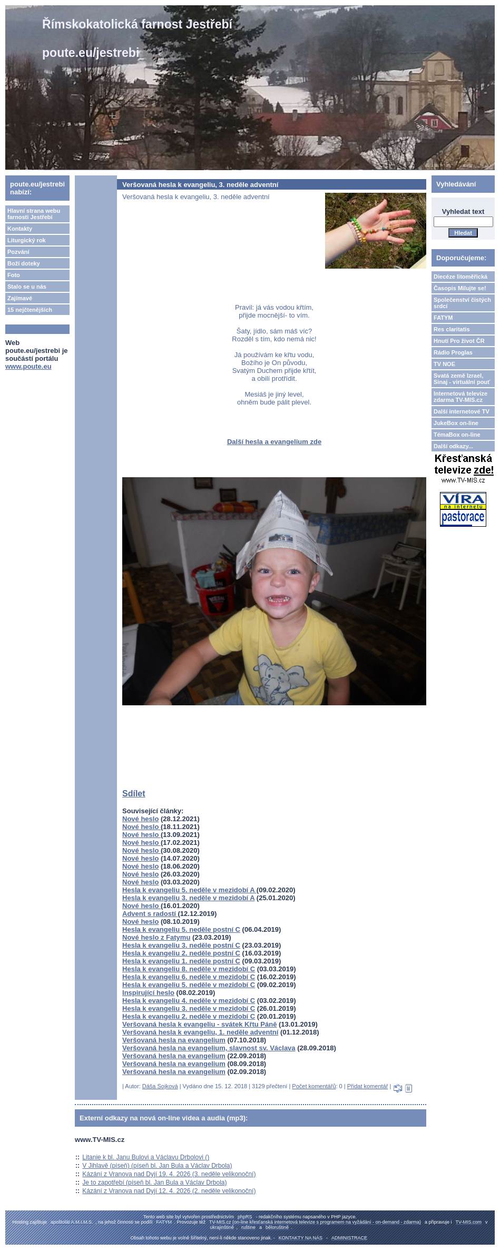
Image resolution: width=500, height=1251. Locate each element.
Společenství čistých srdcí (462, 303)
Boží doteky (23, 263)
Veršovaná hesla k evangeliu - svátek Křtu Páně (199, 1024)
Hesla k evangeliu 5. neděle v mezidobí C (188, 985)
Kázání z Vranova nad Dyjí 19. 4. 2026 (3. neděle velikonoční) (169, 1174)
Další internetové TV (461, 411)
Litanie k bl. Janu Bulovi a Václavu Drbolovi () (145, 1157)
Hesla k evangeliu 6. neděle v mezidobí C (188, 977)
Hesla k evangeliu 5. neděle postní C (181, 929)
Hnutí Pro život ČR (459, 341)
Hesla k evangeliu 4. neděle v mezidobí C (188, 1000)
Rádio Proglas (453, 352)
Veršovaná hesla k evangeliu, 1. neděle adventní (200, 1032)
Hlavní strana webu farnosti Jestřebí (33, 214)
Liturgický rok (26, 240)
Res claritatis (451, 329)
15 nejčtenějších (29, 310)
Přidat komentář (367, 1086)
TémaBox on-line (457, 434)
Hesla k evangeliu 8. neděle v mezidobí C (188, 969)
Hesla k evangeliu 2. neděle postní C (181, 953)
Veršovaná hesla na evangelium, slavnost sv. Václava (209, 1048)
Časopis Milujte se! (460, 288)
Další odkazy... (453, 446)
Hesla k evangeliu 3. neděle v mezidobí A (188, 898)
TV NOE (444, 364)
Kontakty (19, 228)
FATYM (443, 317)
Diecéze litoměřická (460, 276)
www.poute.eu (28, 366)
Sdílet (133, 793)
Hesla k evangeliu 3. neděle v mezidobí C (188, 1008)
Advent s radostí (150, 914)
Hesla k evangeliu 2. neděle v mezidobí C (188, 1016)
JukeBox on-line (456, 423)
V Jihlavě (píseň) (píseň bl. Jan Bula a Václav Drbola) (157, 1165)
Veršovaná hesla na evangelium (174, 1040)
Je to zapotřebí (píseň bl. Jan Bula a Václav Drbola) (154, 1182)
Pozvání (18, 252)
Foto (13, 275)
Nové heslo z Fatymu (156, 937)
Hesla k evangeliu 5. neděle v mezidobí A (189, 890)
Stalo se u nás (26, 286)
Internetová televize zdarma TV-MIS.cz (460, 396)
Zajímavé (19, 298)
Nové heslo (140, 819)
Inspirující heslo (148, 993)
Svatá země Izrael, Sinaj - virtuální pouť (462, 378)
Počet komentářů (314, 1086)
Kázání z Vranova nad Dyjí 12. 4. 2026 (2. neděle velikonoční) (169, 1191)
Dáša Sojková (160, 1086)
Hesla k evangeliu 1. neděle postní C (181, 961)
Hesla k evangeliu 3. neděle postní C (181, 945)
